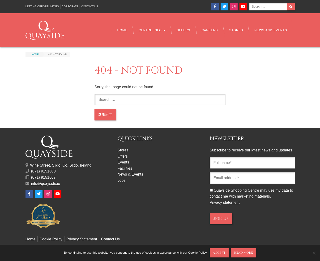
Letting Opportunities (42, 6)
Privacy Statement (81, 239)
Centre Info (152, 30)
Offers (183, 30)
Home (122, 30)
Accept (219, 253)
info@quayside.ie (45, 183)
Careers (210, 30)
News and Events (270, 30)
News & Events (130, 174)
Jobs (122, 180)
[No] (314, 253)
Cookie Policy (50, 239)
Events (123, 162)
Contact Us (89, 6)
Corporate (70, 6)
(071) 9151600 (43, 171)
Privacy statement (225, 202)
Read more (243, 253)
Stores (236, 30)
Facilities (125, 168)
